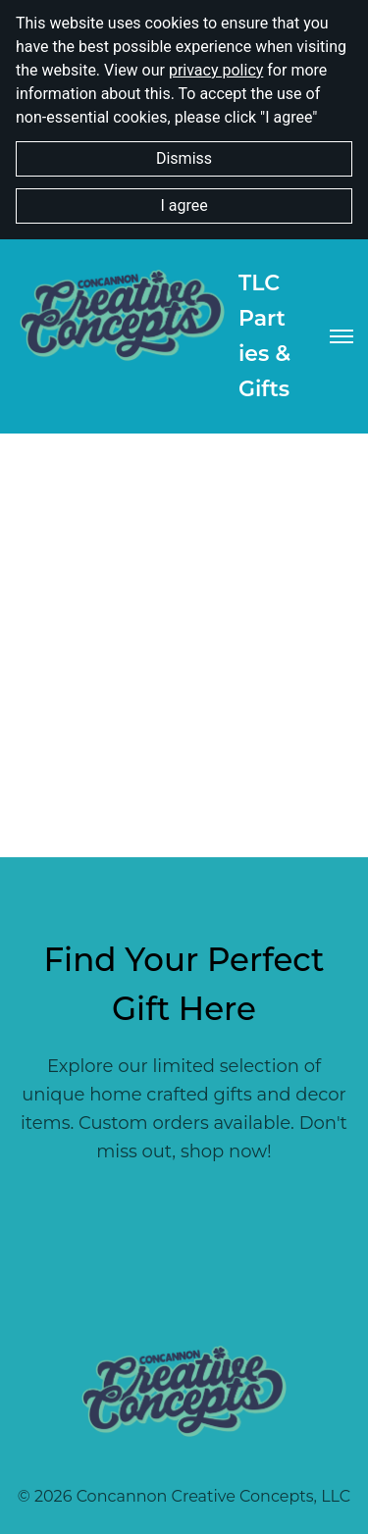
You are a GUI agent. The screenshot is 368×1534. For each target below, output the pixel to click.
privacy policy (216, 70)
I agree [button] (183, 205)
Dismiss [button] (184, 158)
